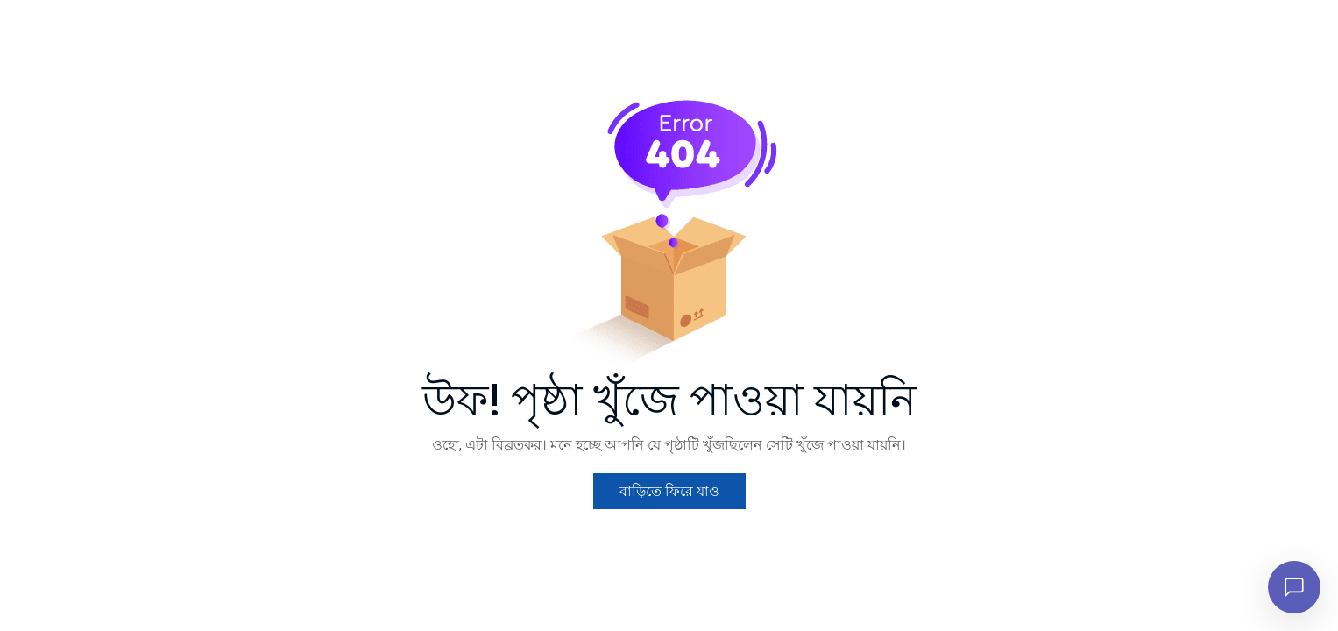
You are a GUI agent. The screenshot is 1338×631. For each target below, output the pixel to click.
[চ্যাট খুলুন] (1294, 587)
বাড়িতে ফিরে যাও (669, 513)
